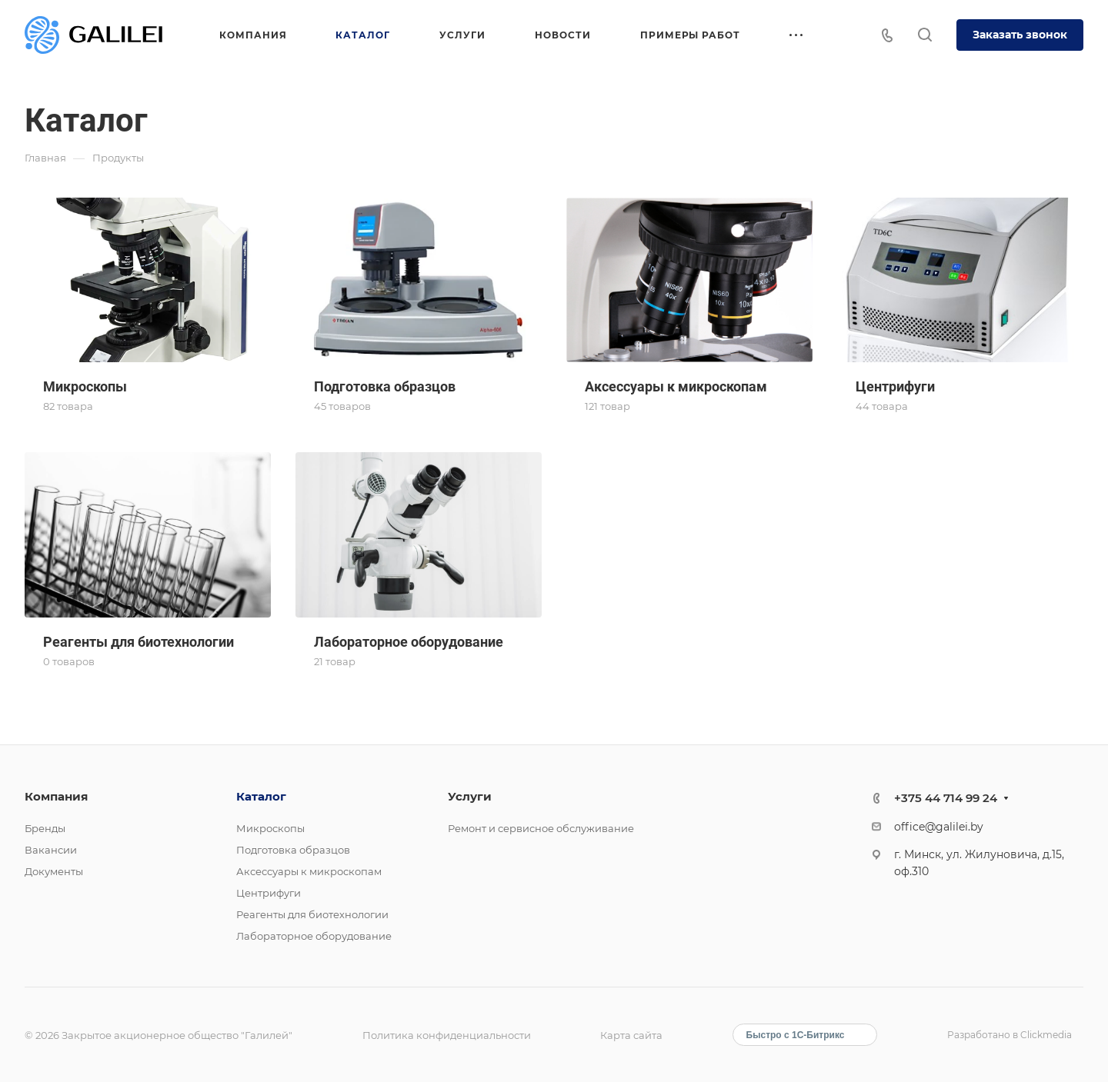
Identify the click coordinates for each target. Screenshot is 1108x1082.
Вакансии (51, 850)
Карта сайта (631, 1035)
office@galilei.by (938, 827)
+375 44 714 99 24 (945, 798)
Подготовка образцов (293, 850)
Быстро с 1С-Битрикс (795, 1035)
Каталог (261, 796)
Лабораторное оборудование (314, 936)
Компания (56, 796)
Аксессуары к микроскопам (309, 871)
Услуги (470, 796)
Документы (54, 871)
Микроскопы (270, 828)
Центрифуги (268, 893)
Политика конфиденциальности (446, 1035)
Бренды (45, 828)
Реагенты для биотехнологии (312, 914)
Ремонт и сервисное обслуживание (541, 828)
